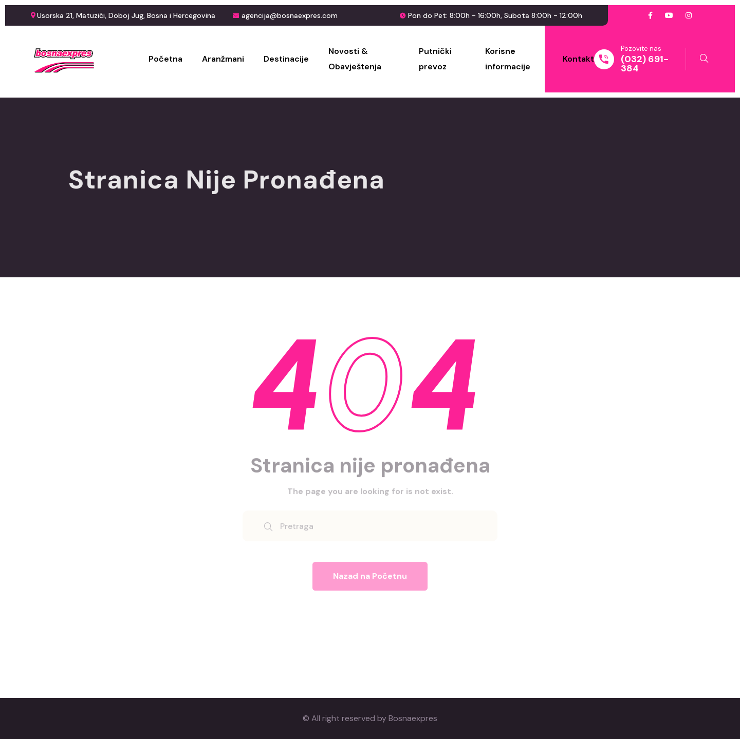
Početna (165, 58)
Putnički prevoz (435, 59)
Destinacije (286, 58)
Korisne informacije (507, 59)
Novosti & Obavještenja (354, 59)
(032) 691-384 (645, 63)
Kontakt (578, 58)
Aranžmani (223, 58)
